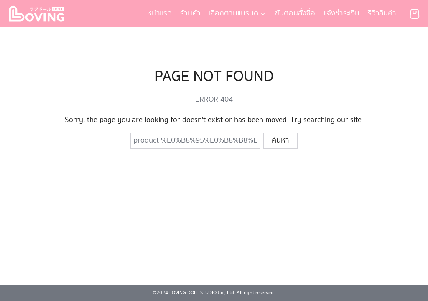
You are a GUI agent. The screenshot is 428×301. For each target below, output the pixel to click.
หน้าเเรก (159, 13)
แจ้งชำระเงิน (341, 13)
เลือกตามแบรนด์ (233, 13)
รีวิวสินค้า (382, 13)
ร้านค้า (190, 13)
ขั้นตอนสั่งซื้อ (295, 13)
